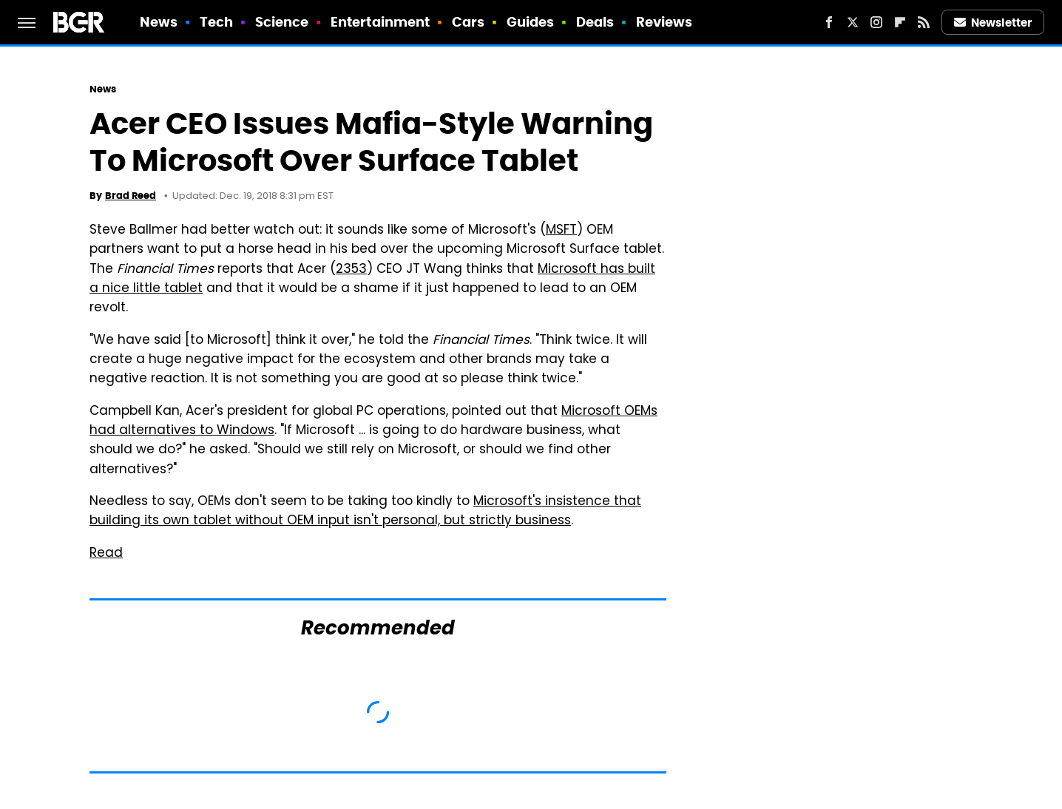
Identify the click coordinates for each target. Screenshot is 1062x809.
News (158, 21)
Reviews (664, 21)
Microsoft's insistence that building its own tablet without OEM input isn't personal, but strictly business (365, 512)
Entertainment (380, 21)
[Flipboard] (900, 22)
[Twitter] (853, 22)
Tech (216, 21)
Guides (531, 21)
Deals (595, 21)
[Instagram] (876, 22)
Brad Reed (130, 195)
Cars (468, 21)
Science (282, 21)
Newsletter (993, 23)
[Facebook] (829, 22)
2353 (351, 270)
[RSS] (924, 22)
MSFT (561, 230)
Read (106, 554)
